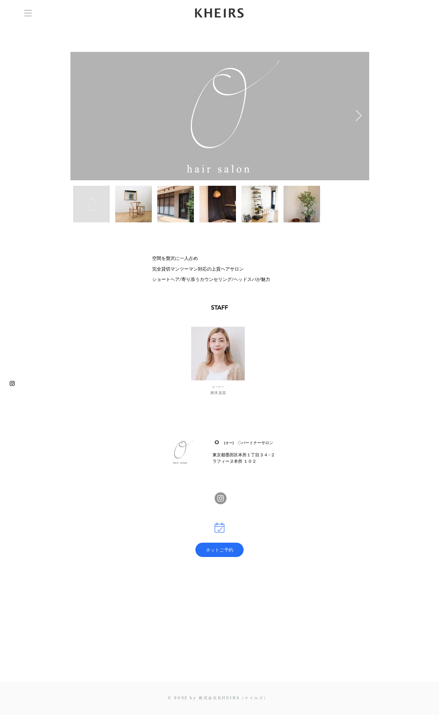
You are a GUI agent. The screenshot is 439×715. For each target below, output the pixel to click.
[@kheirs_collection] (12, 383)
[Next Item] (358, 116)
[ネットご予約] (219, 550)
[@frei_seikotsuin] (221, 498)
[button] (28, 13)
